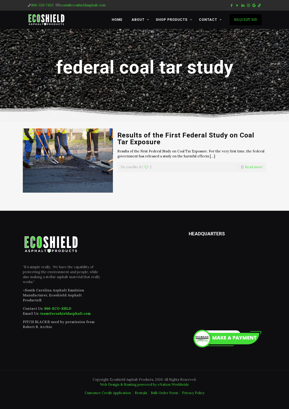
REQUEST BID (245, 19)
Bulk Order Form (164, 393)
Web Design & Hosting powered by (129, 384)
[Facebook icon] (231, 5)
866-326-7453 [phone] (42, 5)
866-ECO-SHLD (57, 308)
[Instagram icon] (248, 5)
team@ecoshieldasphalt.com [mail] (83, 5)
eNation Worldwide (173, 384)
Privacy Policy (193, 393)
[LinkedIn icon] (243, 5)
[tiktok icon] (259, 5)
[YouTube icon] (237, 5)
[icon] (254, 5)
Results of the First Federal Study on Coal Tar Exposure (185, 138)
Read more (254, 167)
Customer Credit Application (108, 393)
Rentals (141, 393)
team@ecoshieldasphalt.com (65, 313)
